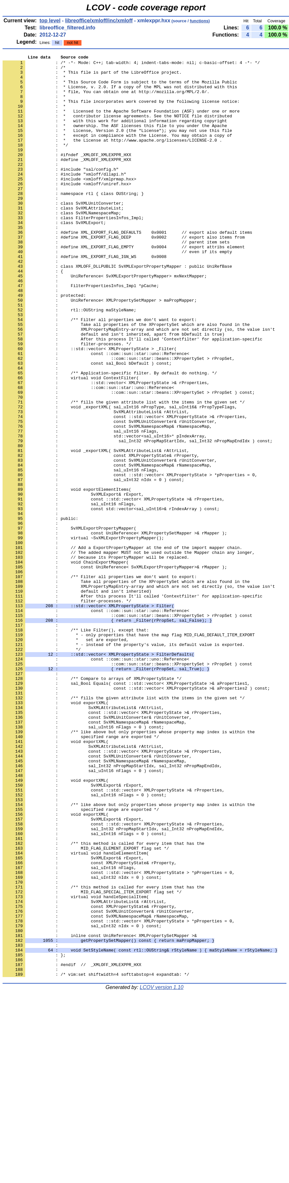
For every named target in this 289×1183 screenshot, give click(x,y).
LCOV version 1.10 (161, 1171)
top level (49, 20)
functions (199, 20)
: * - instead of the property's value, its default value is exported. (124, 763)
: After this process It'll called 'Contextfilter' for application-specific (132, 704)
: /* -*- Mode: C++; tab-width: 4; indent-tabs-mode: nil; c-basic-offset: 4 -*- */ (131, 64)
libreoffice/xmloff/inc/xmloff (99, 20)
